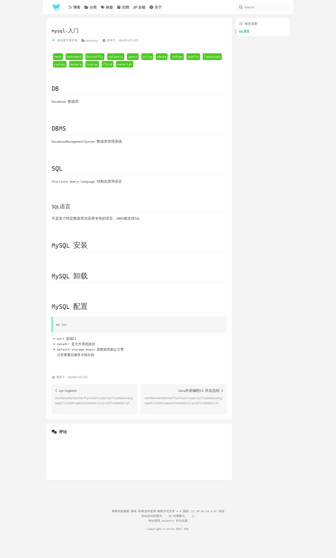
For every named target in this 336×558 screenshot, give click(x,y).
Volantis (168, 520)
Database (92, 40)
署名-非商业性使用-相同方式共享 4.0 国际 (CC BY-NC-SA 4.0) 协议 (178, 511)
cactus (59, 64)
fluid (107, 64)
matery (76, 64)
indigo (177, 56)
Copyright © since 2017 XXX (168, 528)
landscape (212, 56)
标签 (106, 7)
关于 (155, 7)
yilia (147, 56)
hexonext (74, 56)
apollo (193, 56)
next (58, 56)
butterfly (95, 56)
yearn (132, 56)
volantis (115, 56)
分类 (90, 7)
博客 (74, 7)
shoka (161, 56)
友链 (139, 7)
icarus (92, 64)
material (124, 64)
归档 (123, 7)
